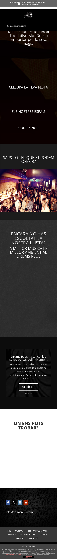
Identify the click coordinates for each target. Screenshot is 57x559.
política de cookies (13, 555)
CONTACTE (33, 538)
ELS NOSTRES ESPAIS (37, 530)
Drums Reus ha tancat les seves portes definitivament (28, 358)
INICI (9, 530)
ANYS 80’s (11, 534)
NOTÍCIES (28, 387)
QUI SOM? (19, 530)
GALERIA (43, 534)
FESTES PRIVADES (27, 534)
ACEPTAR (28, 557)
